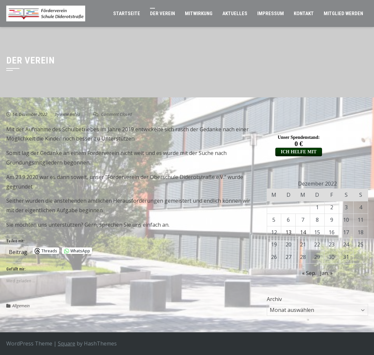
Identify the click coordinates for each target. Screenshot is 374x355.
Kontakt (304, 13)
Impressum (270, 13)
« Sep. (309, 273)
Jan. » (326, 273)
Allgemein (21, 306)
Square (66, 343)
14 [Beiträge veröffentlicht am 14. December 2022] (303, 232)
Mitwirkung (198, 13)
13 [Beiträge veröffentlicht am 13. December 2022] (288, 232)
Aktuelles (234, 13)
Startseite (126, 13)
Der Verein (162, 13)
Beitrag (18, 250)
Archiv (274, 299)
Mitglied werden (343, 13)
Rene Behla (70, 114)
